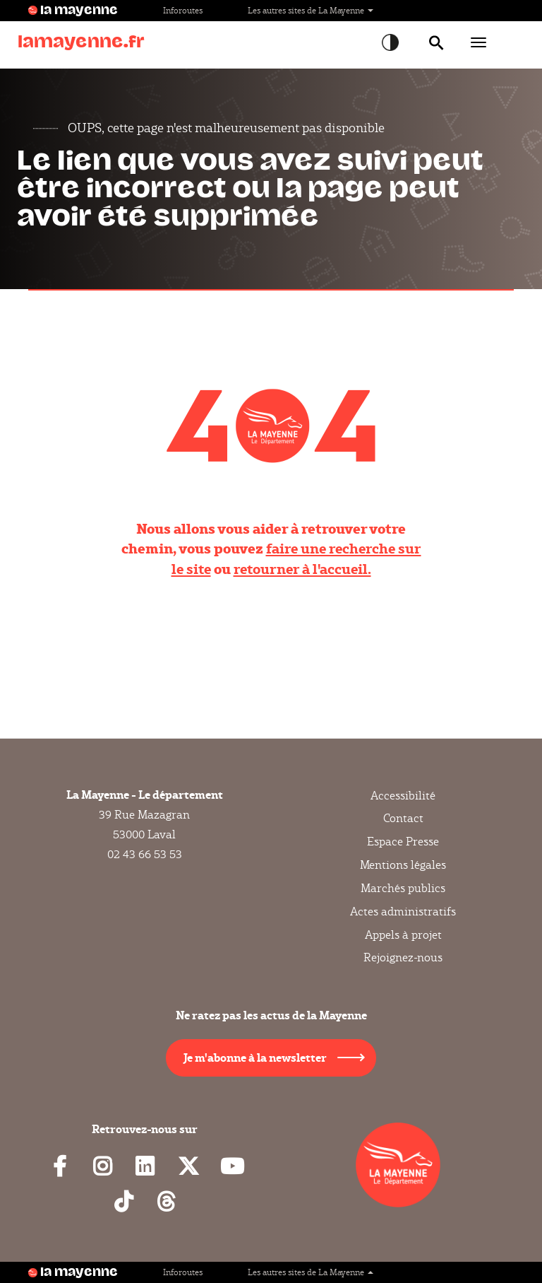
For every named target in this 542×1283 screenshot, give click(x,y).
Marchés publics (403, 888)
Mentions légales (403, 865)
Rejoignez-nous (402, 957)
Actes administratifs (403, 911)
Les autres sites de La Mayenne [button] (310, 10)
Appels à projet (403, 935)
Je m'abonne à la (255, 1057)
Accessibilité (403, 796)
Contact (403, 818)
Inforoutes (183, 10)
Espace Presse (403, 841)
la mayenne (79, 10)
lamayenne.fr (81, 42)
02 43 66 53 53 (144, 854)
